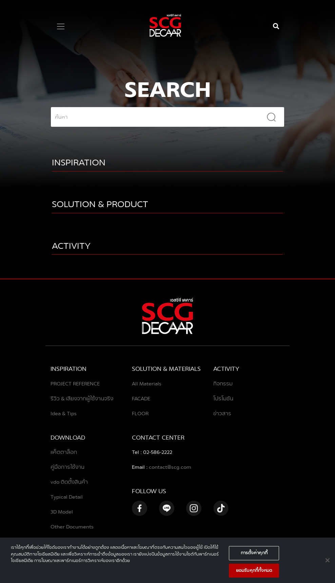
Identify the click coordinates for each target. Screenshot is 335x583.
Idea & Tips (64, 413)
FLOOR (140, 413)
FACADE (141, 398)
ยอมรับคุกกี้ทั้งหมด (254, 572)
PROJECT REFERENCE (75, 383)
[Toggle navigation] (60, 26)
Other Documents (72, 526)
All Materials (146, 383)
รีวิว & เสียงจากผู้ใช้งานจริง (82, 398)
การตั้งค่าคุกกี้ (254, 555)
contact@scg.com (169, 467)
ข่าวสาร (222, 413)
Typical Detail (67, 496)
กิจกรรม (223, 383)
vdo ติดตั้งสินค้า (69, 482)
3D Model (62, 511)
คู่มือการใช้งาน (67, 467)
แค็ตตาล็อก (64, 452)
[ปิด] (327, 562)
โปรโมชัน (223, 398)
